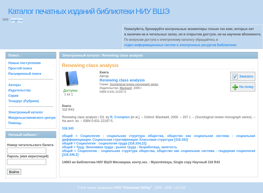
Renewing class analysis (122, 80)
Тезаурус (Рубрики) (23, 101)
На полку (243, 87)
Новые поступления (24, 63)
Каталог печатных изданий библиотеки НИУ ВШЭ (88, 11)
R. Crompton (120, 117)
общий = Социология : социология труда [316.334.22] (104, 143)
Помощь (14, 123)
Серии (13, 96)
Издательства (19, 90)
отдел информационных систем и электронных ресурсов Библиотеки (180, 45)
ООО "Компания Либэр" (133, 188)
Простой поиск (20, 68)
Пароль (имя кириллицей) (28, 156)
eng (14, 20)
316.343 (68, 128)
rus (20, 20)
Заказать (242, 76)
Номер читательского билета (30, 145)
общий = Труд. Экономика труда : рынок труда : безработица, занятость (119, 147)
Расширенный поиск (24, 74)
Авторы (14, 85)
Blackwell (126, 88)
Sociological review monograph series (134, 84)
